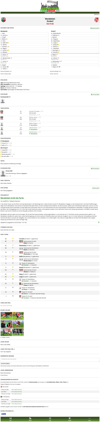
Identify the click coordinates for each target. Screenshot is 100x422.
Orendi (4, 50)
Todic (3, 33)
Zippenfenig (56, 41)
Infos (12, 389)
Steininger (55, 50)
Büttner (55, 37)
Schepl (4, 37)
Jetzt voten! (96, 188)
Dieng (54, 45)
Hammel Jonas (33, 128)
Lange (54, 43)
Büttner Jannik (33, 117)
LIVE (10, 419)
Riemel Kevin (32, 115)
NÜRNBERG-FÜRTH (50, 13)
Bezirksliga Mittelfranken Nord (11, 83)
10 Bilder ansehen (5, 337)
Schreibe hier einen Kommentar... (50, 360)
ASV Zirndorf (32, 113)
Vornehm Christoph (34, 111)
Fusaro (4, 61)
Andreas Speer (7, 74)
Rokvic (4, 55)
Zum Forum (4, 375)
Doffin (4, 43)
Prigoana (55, 39)
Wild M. (5, 45)
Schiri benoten (95, 168)
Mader (54, 55)
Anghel (4, 65)
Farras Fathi (9, 171)
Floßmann (55, 35)
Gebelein (55, 65)
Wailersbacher (57, 33)
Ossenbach (56, 48)
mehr (89, 419)
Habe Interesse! (18, 389)
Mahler (4, 39)
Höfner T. (5, 69)
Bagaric (5, 48)
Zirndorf (50, 21)
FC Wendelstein (33, 125)
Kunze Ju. (5, 35)
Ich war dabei (96, 94)
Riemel (55, 46)
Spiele (69, 419)
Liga (50, 419)
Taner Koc (56, 74)
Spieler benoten (95, 28)
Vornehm (55, 52)
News (30, 419)
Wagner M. (55, 67)
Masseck (5, 52)
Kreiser (4, 67)
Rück (4, 41)
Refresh (96, 14)
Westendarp (56, 61)
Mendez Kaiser (6, 58)
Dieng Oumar (32, 121)
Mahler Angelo (33, 123)
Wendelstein (50, 18)
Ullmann (55, 58)
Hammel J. (5, 46)
